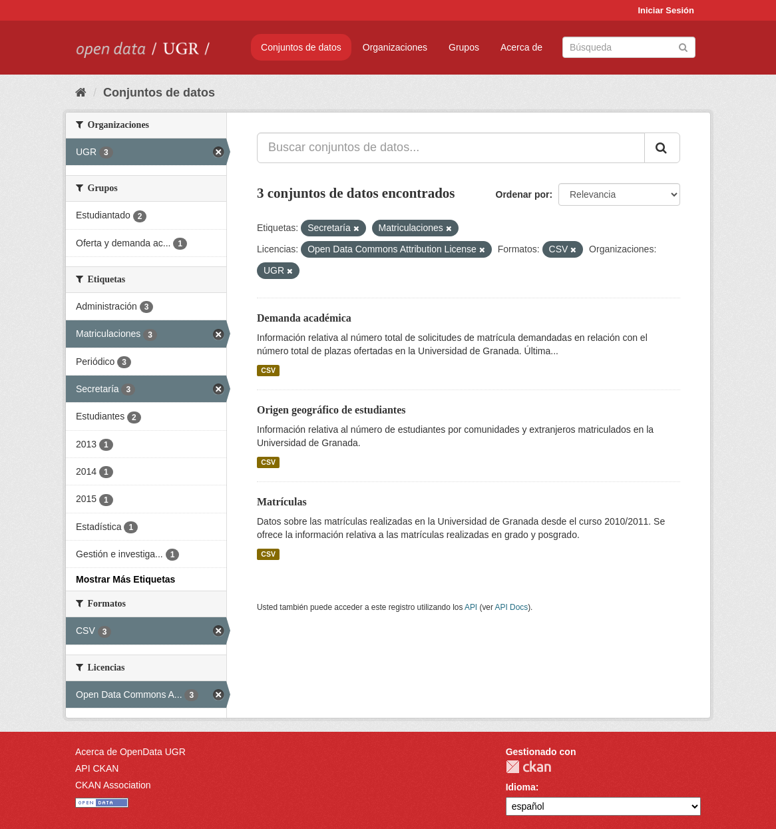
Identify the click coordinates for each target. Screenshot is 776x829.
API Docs (511, 607)
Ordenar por (523, 194)
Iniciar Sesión (666, 10)
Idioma (521, 787)
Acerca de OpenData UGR (130, 751)
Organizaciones (395, 47)
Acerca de (521, 47)
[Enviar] (683, 46)
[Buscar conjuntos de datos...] (451, 148)
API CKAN (96, 768)
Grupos (464, 47)
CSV (268, 370)
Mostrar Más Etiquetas (125, 579)
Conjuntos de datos (301, 47)
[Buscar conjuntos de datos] (628, 47)
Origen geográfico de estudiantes (331, 409)
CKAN (528, 767)
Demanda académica (304, 318)
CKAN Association (113, 785)
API (471, 607)
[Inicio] (81, 92)
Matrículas (282, 501)
